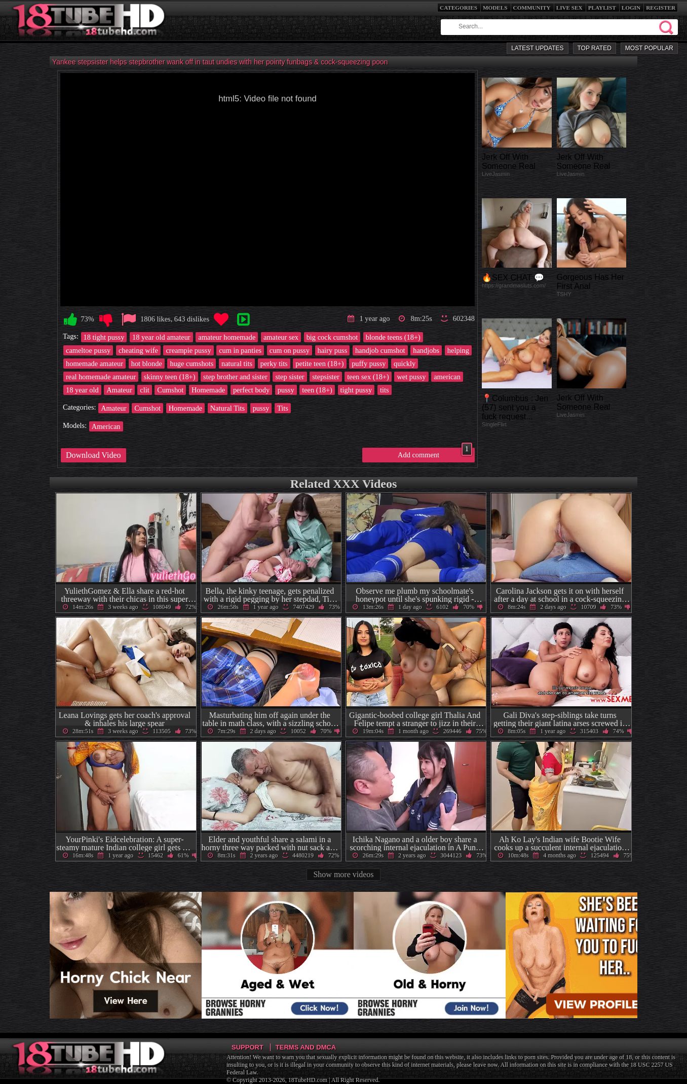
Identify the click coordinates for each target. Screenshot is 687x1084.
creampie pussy (188, 350)
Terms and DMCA (306, 1047)
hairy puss (333, 350)
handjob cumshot (380, 350)
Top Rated (595, 48)
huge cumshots (191, 363)
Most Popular (649, 48)
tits (384, 390)
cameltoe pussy (88, 350)
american (447, 377)
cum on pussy (290, 350)
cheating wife (138, 350)
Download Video (93, 455)
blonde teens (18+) (393, 337)
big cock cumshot (332, 337)
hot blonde (146, 363)
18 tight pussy (104, 337)
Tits (282, 408)
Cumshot (170, 390)
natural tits (236, 363)
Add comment (435, 453)
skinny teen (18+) (170, 377)
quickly (404, 363)
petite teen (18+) (319, 363)
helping (458, 350)
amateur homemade (226, 337)
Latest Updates (537, 48)
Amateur (119, 390)
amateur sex (280, 337)
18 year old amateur (161, 337)
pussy (286, 390)
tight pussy (356, 390)
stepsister (325, 377)
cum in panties (240, 350)
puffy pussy (369, 363)
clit (144, 390)
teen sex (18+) (368, 377)
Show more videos (343, 874)
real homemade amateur (101, 377)
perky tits (274, 363)
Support (247, 1047)
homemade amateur (94, 363)
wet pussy (411, 377)
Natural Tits (227, 408)
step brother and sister (235, 377)
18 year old (82, 390)
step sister (289, 377)
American (106, 426)
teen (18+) (317, 390)
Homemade (208, 390)
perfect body (251, 390)
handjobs (426, 350)
